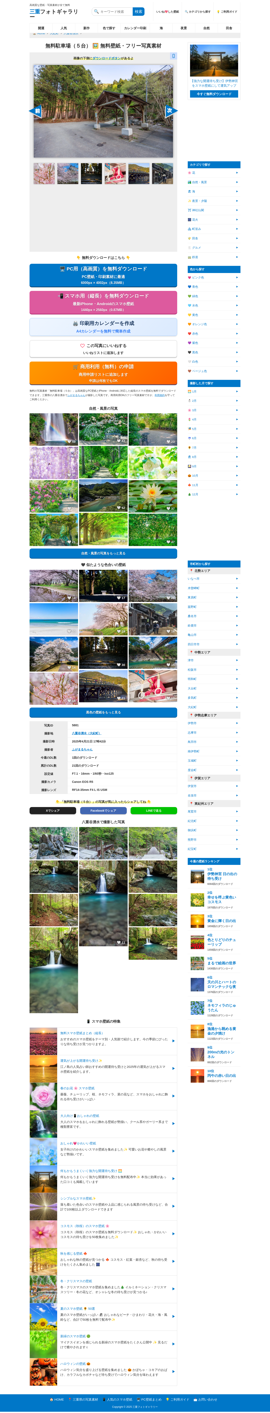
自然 (206, 28)
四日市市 (194, 644)
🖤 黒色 (193, 352)
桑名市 (192, 616)
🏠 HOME (57, 1400)
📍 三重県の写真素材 (83, 1400)
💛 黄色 (193, 315)
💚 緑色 (193, 296)
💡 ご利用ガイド (227, 11)
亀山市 (192, 634)
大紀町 (54, 33)
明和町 (192, 679)
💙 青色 (193, 286)
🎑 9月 (192, 466)
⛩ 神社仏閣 (196, 210)
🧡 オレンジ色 (197, 324)
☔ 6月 (192, 438)
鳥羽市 (192, 742)
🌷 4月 (192, 419)
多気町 (192, 697)
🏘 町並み (194, 229)
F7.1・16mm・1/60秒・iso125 (93, 775)
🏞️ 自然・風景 (197, 182)
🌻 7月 (192, 447)
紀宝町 (192, 849)
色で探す (109, 28)
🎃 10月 (193, 475)
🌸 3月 (192, 410)
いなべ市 (194, 578)
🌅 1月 (192, 391)
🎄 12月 (193, 494)
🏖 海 (191, 191)
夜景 (184, 28)
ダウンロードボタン (106, 58)
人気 (64, 28)
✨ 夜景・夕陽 (197, 201)
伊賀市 (192, 786)
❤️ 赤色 (193, 333)
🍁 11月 (193, 485)
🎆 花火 (193, 219)
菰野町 (192, 606)
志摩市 (192, 732)
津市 (191, 660)
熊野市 (192, 839)
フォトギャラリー (54, 14)
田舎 (229, 28)
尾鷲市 (192, 811)
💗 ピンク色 (196, 277)
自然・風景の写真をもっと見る (103, 554)
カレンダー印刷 (135, 28)
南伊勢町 (194, 751)
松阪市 (192, 669)
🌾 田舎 (193, 238)
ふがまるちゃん (76, 396)
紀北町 (192, 821)
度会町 (192, 770)
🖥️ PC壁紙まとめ (149, 1400)
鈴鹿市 (192, 625)
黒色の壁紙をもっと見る (103, 713)
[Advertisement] (103, 217)
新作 (86, 28)
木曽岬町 (194, 588)
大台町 (192, 688)
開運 (41, 28)
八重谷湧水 (71, 33)
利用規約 (160, 396)
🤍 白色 (193, 361)
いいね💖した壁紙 (167, 11)
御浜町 (192, 830)
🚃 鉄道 (193, 257)
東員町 (192, 597)
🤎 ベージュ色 (197, 371)
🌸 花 (191, 172)
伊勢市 (192, 723)
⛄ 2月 (192, 400)
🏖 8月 (192, 457)
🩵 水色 (193, 305)
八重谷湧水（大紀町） (86, 734)
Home (41, 33)
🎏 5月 (192, 429)
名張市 (192, 795)
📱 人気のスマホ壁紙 (117, 1400)
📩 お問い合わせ (205, 1400)
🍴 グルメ (194, 247)
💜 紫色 (193, 343)
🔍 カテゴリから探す (198, 11)
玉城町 (192, 760)
